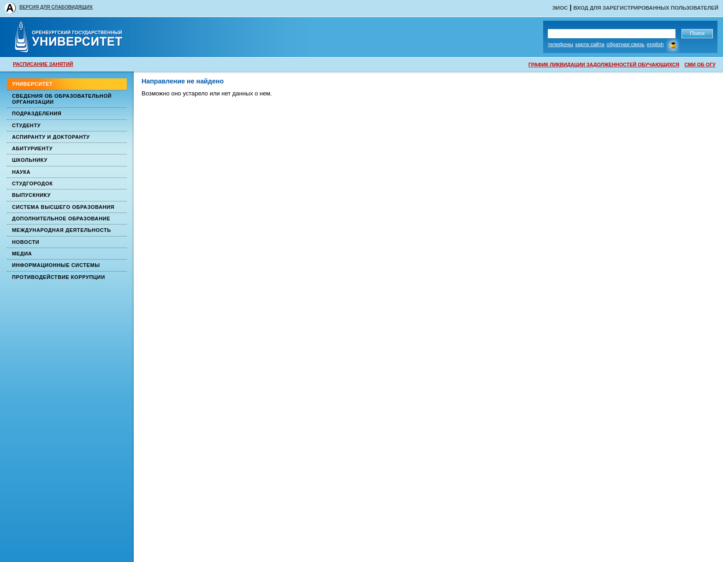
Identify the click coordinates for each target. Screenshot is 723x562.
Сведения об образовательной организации (62, 99)
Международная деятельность (61, 230)
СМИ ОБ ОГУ (700, 64)
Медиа (22, 253)
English (655, 44)
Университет (32, 84)
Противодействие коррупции (58, 277)
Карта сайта (589, 44)
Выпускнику (31, 195)
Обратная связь (626, 44)
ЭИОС (560, 8)
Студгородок (32, 183)
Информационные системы (56, 265)
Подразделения (36, 113)
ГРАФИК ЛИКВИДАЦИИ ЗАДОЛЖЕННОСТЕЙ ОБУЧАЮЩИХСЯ (603, 64)
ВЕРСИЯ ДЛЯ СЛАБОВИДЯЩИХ (56, 7)
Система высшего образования (63, 207)
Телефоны (560, 44)
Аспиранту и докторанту (51, 137)
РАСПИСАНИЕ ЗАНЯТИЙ (43, 64)
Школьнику (29, 160)
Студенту (26, 125)
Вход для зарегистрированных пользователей (645, 8)
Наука (21, 172)
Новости (25, 242)
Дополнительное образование (61, 218)
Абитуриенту (32, 148)
